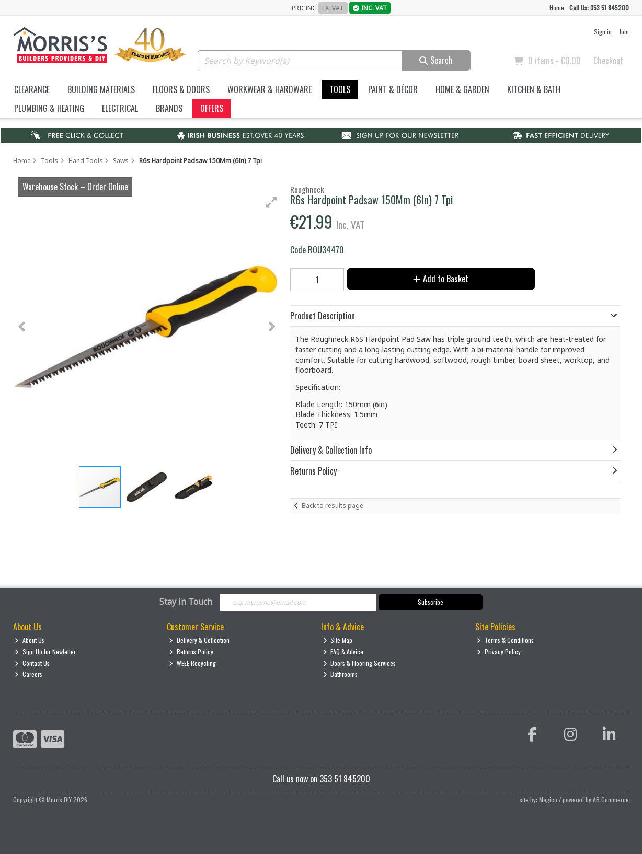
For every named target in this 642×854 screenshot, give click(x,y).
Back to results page (332, 505)
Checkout (608, 60)
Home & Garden (462, 89)
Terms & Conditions (505, 640)
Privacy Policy (499, 651)
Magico (548, 799)
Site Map (338, 640)
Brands (169, 108)
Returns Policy (191, 651)
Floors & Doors (181, 89)
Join (624, 31)
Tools (339, 89)
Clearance (32, 89)
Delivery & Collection (199, 640)
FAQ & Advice (343, 651)
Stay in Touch (185, 602)
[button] (271, 202)
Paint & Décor (393, 89)
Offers (211, 108)
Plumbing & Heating (49, 108)
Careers (28, 674)
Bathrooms (340, 674)
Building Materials (101, 89)
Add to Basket (440, 278)
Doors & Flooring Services (359, 663)
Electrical (120, 108)
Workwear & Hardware (269, 89)
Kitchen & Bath (533, 89)
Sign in (603, 31)
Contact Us (32, 663)
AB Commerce (611, 799)
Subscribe (430, 601)
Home (556, 7)
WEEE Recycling (192, 663)
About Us (29, 640)
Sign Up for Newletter (45, 651)
